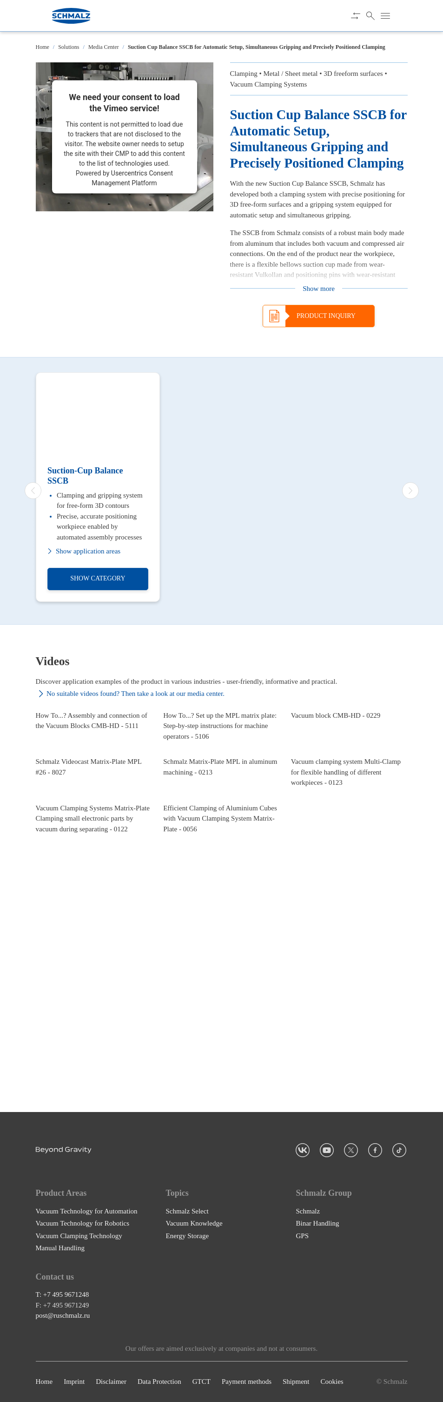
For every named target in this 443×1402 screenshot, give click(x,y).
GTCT (201, 1382)
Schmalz (308, 1211)
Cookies (331, 1382)
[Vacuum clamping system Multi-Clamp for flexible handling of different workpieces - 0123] (349, 887)
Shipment (296, 1382)
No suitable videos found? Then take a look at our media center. (130, 693)
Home (42, 47)
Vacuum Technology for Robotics (83, 1223)
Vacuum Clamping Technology (79, 1236)
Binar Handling (317, 1223)
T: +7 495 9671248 (62, 1295)
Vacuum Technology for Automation (87, 1211)
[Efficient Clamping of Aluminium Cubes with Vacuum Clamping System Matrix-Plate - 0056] (221, 1011)
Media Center (103, 47)
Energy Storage (187, 1236)
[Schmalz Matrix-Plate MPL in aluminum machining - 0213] (221, 887)
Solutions (68, 47)
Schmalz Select (187, 1211)
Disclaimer (111, 1382)
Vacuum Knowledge (194, 1223)
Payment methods (246, 1382)
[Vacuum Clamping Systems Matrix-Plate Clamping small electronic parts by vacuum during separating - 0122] (94, 1011)
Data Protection (159, 1382)
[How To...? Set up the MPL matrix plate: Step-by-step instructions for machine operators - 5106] (221, 763)
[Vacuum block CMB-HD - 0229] (349, 763)
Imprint (74, 1382)
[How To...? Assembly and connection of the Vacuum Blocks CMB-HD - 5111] (94, 763)
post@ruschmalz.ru (63, 1316)
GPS (302, 1236)
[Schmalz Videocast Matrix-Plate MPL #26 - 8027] (94, 887)
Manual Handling (60, 1248)
